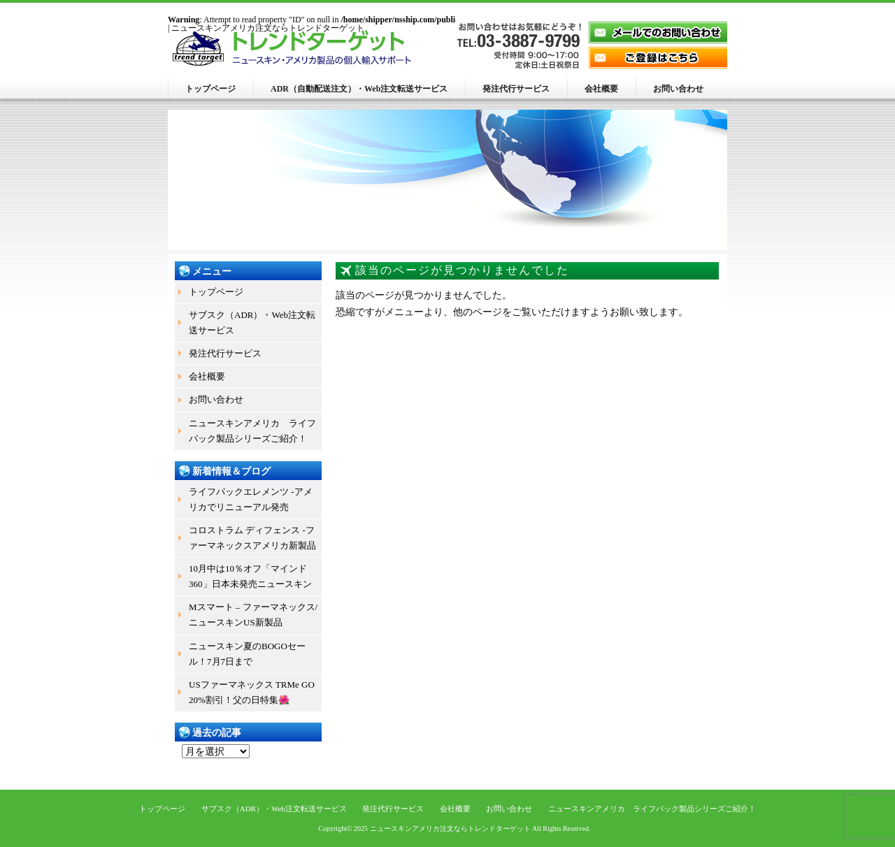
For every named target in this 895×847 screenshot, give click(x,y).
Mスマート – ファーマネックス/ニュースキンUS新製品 (253, 615)
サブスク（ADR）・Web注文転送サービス (252, 322)
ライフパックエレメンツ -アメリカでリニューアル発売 (251, 499)
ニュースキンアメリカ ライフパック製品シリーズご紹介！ (252, 431)
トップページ (210, 89)
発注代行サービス (516, 89)
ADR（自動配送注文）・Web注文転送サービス (359, 89)
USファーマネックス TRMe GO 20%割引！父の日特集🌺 (252, 692)
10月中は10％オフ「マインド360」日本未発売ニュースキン (250, 576)
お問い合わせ (678, 89)
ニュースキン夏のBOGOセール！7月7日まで (247, 654)
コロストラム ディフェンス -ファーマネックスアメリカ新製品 (252, 538)
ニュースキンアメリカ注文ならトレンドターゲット (450, 828)
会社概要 (601, 89)
